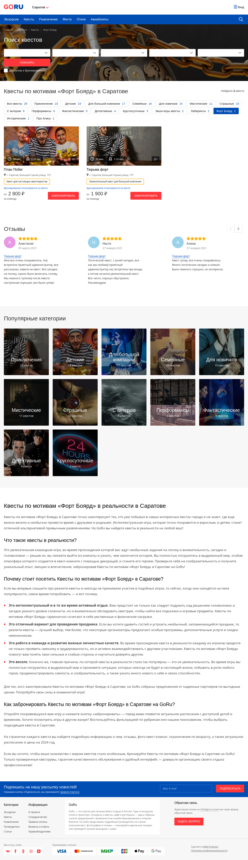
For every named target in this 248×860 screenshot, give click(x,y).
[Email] (186, 788)
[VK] (8, 851)
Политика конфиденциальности (209, 850)
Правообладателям (39, 831)
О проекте (34, 812)
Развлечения (48, 19)
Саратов (22, 29)
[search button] (241, 19)
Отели (81, 19)
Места (67, 19)
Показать (27, 62)
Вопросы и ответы (38, 826)
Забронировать (63, 195)
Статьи (8, 831)
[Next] (238, 229)
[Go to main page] (13, 7)
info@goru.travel (209, 809)
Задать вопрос (188, 821)
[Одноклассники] (23, 851)
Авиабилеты (99, 19)
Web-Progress (210, 846)
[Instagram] (31, 851)
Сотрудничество (37, 817)
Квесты (29, 19)
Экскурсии (11, 19)
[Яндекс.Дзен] (39, 851)
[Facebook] (15, 851)
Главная (8, 29)
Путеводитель (12, 826)
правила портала (69, 792)
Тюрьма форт (13, 256)
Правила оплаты (37, 821)
